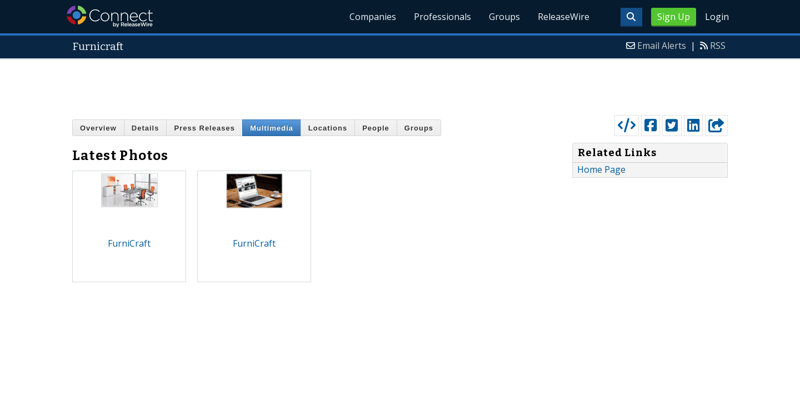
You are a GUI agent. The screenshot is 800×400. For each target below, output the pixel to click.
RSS (718, 45)
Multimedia (271, 128)
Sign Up (673, 17)
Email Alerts (661, 45)
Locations (327, 128)
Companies (372, 17)
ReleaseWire (563, 17)
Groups (504, 17)
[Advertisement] (400, 84)
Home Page (601, 169)
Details (145, 128)
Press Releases (204, 128)
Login (717, 17)
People (375, 128)
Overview (98, 128)
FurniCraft (129, 243)
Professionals (442, 17)
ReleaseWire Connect (110, 16)
